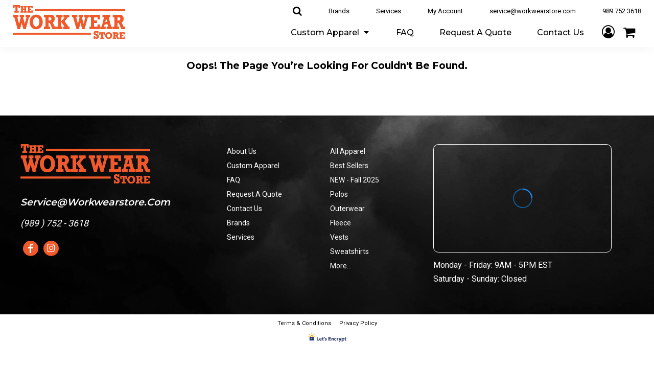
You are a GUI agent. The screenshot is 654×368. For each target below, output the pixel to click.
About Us (241, 151)
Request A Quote (254, 194)
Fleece (340, 223)
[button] (330, 32)
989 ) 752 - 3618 (56, 223)
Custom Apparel (253, 166)
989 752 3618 (621, 11)
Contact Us (244, 208)
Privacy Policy (358, 323)
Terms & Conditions (304, 323)
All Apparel (347, 151)
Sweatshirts (349, 251)
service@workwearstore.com (532, 11)
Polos (339, 194)
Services (388, 11)
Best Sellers (349, 166)
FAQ (233, 180)
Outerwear (347, 208)
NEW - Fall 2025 (354, 180)
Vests (339, 237)
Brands (339, 11)
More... (341, 266)
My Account (445, 11)
